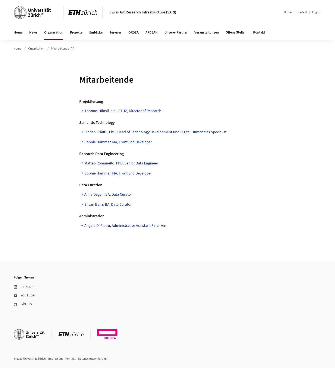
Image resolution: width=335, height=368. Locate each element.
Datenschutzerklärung (92, 359)
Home (288, 12)
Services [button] (115, 32)
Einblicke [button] (96, 32)
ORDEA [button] (133, 32)
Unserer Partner (176, 32)
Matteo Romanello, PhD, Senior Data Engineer (121, 163)
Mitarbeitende (62, 49)
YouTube (24, 295)
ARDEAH (151, 32)
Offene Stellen (236, 32)
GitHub (23, 304)
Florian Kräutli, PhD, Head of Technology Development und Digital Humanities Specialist (155, 132)
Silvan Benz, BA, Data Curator (108, 204)
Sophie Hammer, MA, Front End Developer (118, 142)
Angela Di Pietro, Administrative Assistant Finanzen (125, 225)
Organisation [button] (53, 32)
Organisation (36, 49)
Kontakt (302, 12)
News (33, 32)
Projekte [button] (76, 32)
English (316, 12)
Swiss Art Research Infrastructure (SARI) (142, 12)
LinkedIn (24, 286)
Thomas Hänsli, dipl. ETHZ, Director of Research (122, 111)
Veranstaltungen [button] (206, 32)
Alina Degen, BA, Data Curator (108, 194)
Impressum (55, 359)
